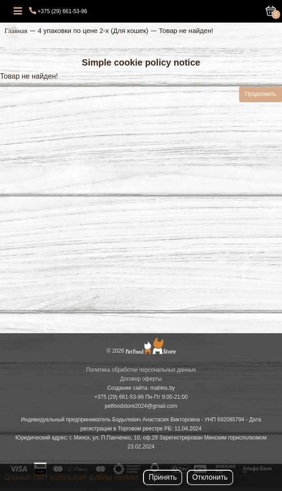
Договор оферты (141, 379)
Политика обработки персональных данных (141, 370)
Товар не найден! (186, 30)
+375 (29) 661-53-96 (62, 11)
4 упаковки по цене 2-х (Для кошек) (93, 30)
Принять (162, 477)
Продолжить (260, 94)
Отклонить (210, 477)
